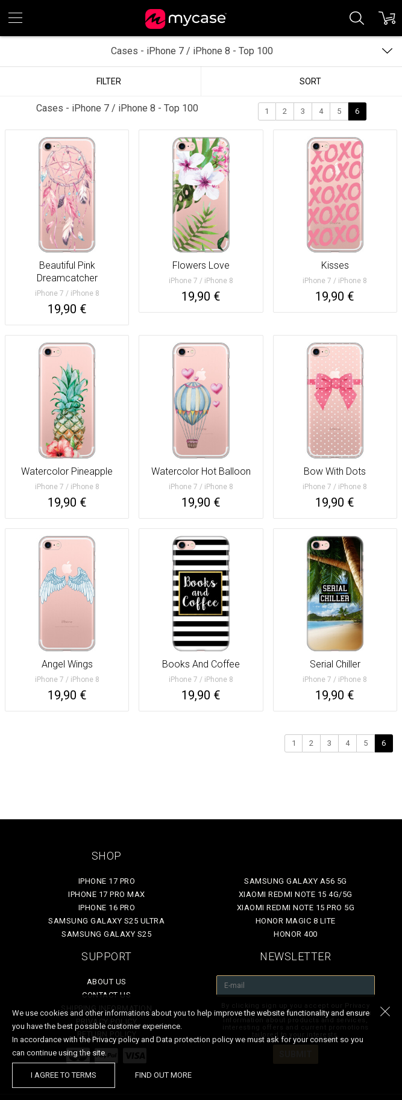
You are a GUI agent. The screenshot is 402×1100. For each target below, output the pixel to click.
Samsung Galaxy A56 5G (295, 881)
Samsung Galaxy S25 (106, 934)
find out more (163, 1075)
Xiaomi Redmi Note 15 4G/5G (296, 894)
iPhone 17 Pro (107, 881)
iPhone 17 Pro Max (106, 894)
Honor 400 (296, 934)
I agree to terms (63, 1075)
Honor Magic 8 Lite (296, 920)
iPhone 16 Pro (107, 907)
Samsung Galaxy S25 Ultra (106, 920)
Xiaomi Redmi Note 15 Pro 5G (296, 907)
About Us (107, 981)
